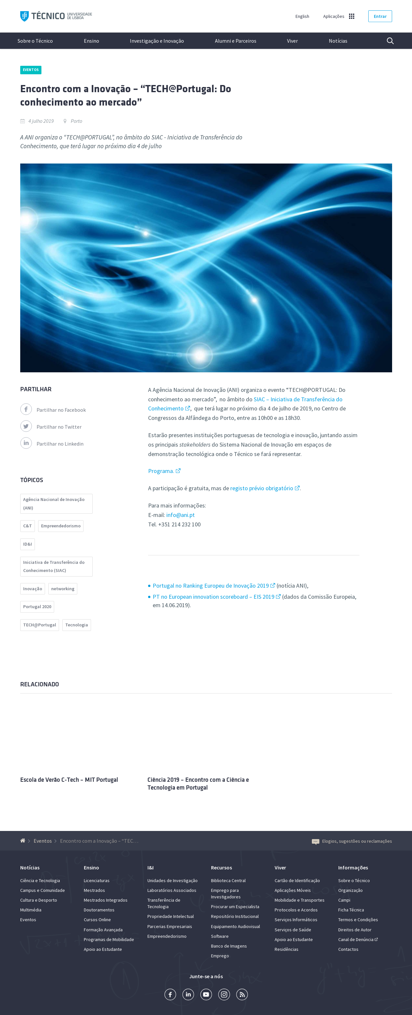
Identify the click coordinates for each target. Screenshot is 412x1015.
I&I (150, 867)
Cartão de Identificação (297, 880)
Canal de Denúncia (356, 939)
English (302, 16)
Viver (292, 40)
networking (62, 589)
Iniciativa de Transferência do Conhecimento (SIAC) (53, 566)
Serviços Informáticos (296, 919)
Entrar (380, 16)
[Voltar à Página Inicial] (23, 840)
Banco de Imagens (229, 946)
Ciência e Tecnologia (40, 880)
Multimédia (30, 910)
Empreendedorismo (61, 526)
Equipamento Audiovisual (235, 926)
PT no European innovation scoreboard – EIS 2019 (213, 596)
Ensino (91, 40)
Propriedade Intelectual (170, 916)
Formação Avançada (103, 930)
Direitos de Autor (355, 930)
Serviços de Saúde (293, 930)
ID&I (27, 544)
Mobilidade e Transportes (300, 900)
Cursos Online (97, 919)
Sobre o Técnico (35, 40)
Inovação (32, 589)
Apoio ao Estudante (103, 949)
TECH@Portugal (39, 625)
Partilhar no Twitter (51, 426)
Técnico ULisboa (56, 16)
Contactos (348, 949)
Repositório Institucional (235, 916)
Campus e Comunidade (42, 890)
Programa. (161, 471)
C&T (27, 526)
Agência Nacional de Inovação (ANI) (53, 503)
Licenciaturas (97, 880)
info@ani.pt (180, 515)
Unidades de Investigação (172, 880)
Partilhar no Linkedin (52, 443)
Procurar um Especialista (235, 906)
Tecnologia (76, 625)
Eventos (31, 69)
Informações (353, 867)
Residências (286, 949)
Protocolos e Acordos (296, 910)
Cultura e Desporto (38, 900)
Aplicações (333, 16)
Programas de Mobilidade (109, 939)
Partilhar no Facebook (53, 409)
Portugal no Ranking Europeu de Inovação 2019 (211, 585)
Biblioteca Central (228, 880)
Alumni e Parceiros (235, 40)
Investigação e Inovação (157, 40)
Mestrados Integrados (106, 900)
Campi (344, 900)
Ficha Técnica (351, 910)
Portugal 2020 (37, 606)
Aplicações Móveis (293, 890)
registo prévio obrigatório (261, 488)
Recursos (221, 867)
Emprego (220, 956)
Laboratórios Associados (171, 890)
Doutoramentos (99, 910)
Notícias (338, 40)
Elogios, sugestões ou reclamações (352, 841)
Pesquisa (386, 41)
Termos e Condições (358, 919)
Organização (350, 890)
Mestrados (94, 890)
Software (220, 936)
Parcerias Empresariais (169, 926)
